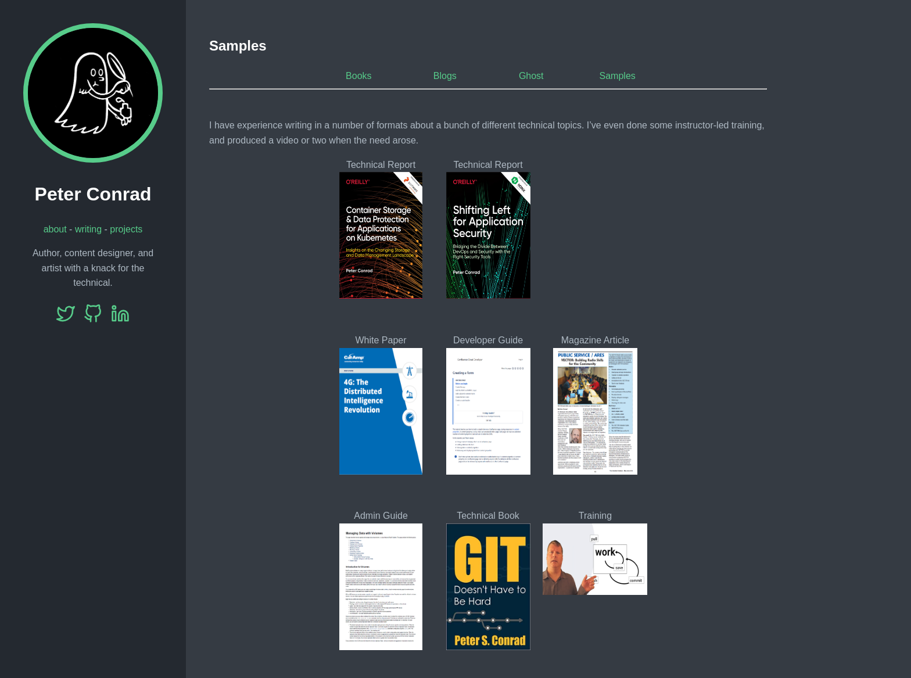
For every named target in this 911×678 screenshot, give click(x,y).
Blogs (445, 76)
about (55, 229)
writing (88, 229)
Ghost (531, 76)
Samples (618, 76)
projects (126, 229)
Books (358, 76)
